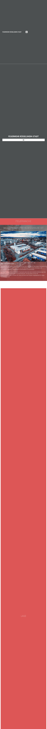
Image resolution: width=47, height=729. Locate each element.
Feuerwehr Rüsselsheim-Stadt (11, 26)
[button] (27, 26)
